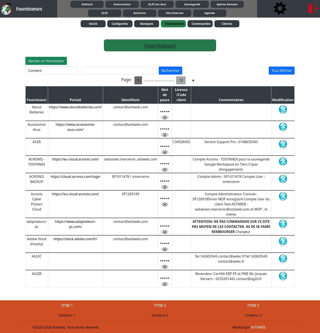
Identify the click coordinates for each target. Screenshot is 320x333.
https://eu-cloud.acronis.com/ (75, 159)
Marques (146, 24)
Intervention (122, 4)
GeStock (87, 4)
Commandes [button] (201, 24)
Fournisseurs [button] (174, 24)
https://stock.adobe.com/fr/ (75, 239)
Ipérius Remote (227, 4)
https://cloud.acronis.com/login (75, 176)
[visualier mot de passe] (164, 117)
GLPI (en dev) (157, 4)
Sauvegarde (192, 4)
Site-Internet (174, 13)
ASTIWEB (258, 327)
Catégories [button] (120, 24)
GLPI (104, 13)
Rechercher (170, 70)
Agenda (209, 13)
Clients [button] (227, 24)
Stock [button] (93, 24)
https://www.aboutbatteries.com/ (75, 107)
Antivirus (139, 13)
